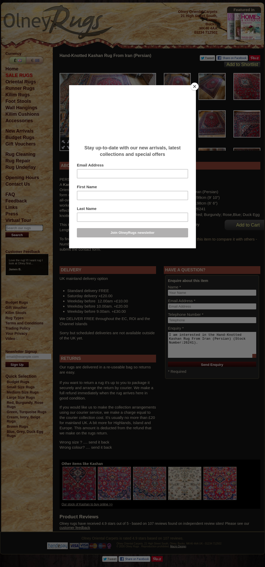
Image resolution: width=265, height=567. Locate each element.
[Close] (194, 86)
